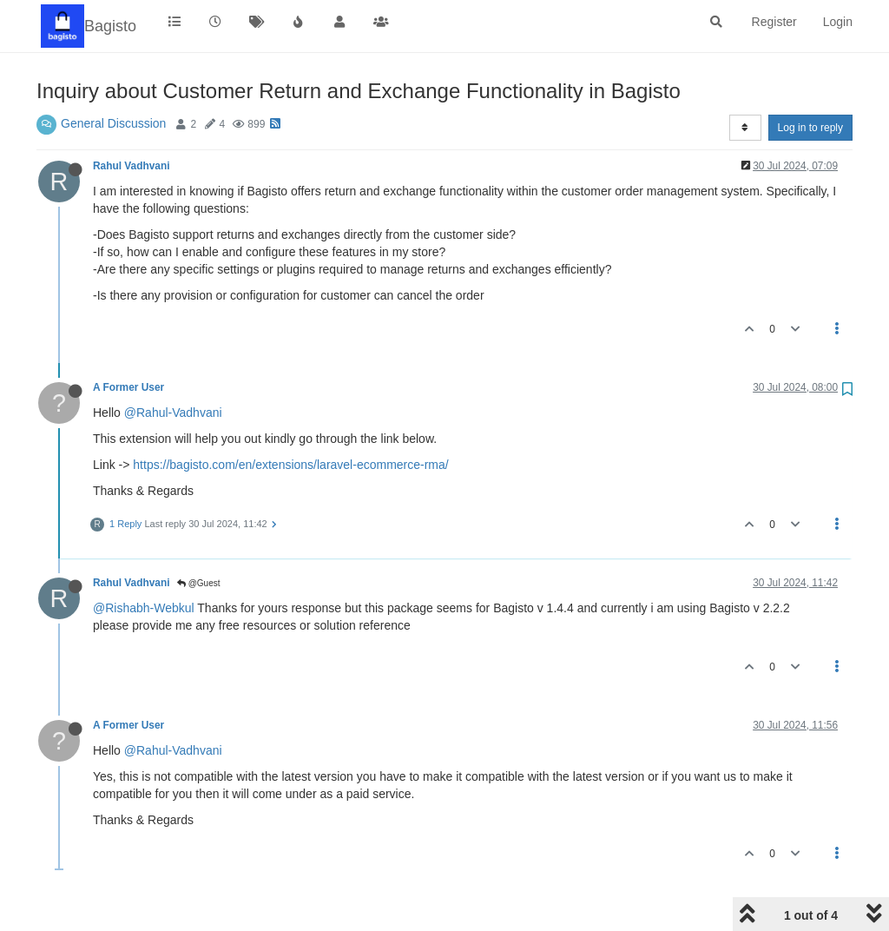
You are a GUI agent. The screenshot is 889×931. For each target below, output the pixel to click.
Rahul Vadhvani (131, 166)
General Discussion (113, 123)
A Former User (128, 387)
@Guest (199, 583)
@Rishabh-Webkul (143, 608)
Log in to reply (810, 128)
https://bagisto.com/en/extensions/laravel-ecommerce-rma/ (290, 465)
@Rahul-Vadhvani (173, 412)
